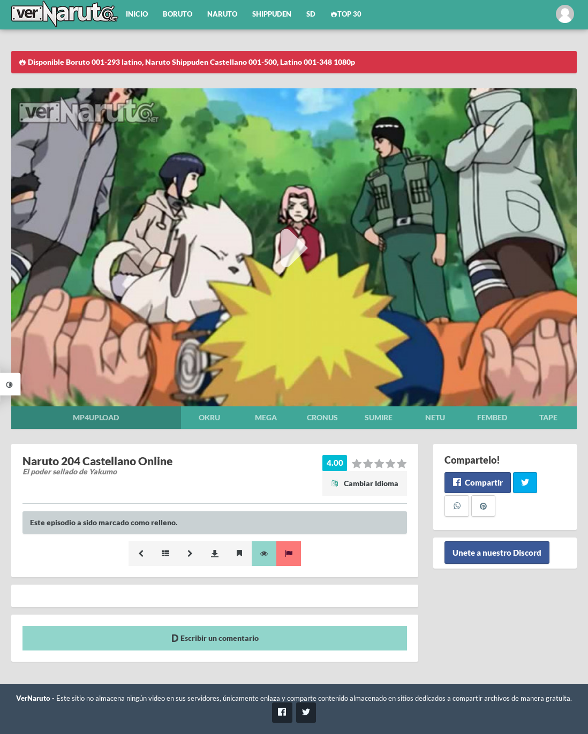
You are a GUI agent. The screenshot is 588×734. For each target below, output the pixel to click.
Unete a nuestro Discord (497, 552)
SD (310, 14)
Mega (266, 417)
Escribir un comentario (215, 637)
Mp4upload (96, 417)
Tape (548, 417)
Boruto (177, 14)
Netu (435, 417)
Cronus (322, 417)
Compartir (477, 482)
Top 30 (345, 14)
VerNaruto (33, 698)
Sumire (379, 417)
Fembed (492, 417)
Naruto (222, 14)
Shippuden (271, 14)
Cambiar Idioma (364, 483)
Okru (209, 417)
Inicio (137, 14)
